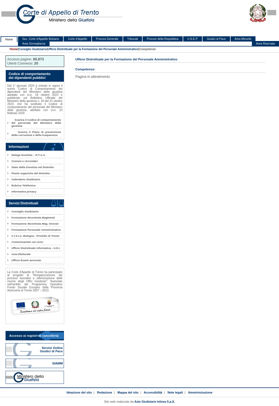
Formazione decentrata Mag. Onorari (35, 223)
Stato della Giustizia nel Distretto (32, 167)
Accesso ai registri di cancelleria (34, 335)
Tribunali (132, 38)
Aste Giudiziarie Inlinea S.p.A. (155, 401)
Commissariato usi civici (27, 241)
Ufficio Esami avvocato (26, 260)
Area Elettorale (20, 254)
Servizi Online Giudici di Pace (52, 349)
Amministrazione (200, 392)
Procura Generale (107, 38)
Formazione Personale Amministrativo (36, 229)
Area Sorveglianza (33, 43)
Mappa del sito (127, 392)
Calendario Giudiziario (25, 179)
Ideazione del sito (79, 392)
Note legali (175, 392)
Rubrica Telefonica (23, 185)
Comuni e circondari (24, 161)
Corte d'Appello (77, 38)
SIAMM (58, 363)
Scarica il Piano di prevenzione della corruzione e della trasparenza (36, 133)
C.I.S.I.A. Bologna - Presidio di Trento (35, 235)
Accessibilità (153, 392)
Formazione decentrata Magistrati (33, 217)
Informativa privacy (23, 191)
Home (9, 39)
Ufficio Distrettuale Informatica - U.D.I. (35, 248)
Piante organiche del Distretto (30, 173)
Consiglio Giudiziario (32, 49)
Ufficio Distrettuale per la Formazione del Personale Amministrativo (93, 49)
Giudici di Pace (216, 38)
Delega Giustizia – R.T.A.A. (28, 154)
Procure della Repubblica (162, 38)
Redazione (104, 392)
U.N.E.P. (192, 38)
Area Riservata (265, 43)
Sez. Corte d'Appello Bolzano (40, 38)
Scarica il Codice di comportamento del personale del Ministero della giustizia (36, 122)
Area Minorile (243, 38)
